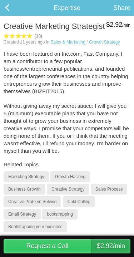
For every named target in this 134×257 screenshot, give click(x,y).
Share (121, 7)
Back (14, 8)
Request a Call (78, 246)
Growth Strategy (104, 42)
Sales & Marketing (67, 42)
